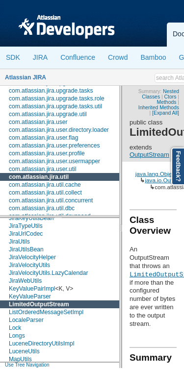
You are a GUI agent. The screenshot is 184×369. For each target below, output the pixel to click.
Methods (167, 102)
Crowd (118, 57)
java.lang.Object (156, 174)
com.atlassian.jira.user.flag (43, 137)
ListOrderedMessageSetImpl (46, 312)
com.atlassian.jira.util (39, 176)
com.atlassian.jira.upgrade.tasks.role (57, 98)
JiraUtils (19, 241)
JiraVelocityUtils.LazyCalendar (48, 273)
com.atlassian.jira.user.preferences (54, 145)
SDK (13, 57)
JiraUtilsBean (26, 249)
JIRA (40, 57)
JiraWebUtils (25, 280)
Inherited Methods (158, 107)
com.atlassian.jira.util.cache (45, 184)
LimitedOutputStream (39, 304)
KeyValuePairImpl (32, 288)
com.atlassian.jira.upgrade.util (48, 114)
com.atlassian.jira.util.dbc (42, 208)
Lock (15, 327)
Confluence (77, 57)
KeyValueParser (30, 296)
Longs (17, 335)
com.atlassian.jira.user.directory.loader (59, 129)
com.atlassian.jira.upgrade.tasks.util (55, 106)
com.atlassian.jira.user (38, 122)
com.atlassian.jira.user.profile (47, 153)
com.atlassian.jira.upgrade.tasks (51, 90)
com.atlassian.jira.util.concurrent (51, 200)
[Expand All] (165, 113)
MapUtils (20, 359)
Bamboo (153, 57)
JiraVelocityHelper (32, 257)
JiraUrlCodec (26, 233)
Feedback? (178, 166)
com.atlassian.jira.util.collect (45, 192)
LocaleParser (26, 320)
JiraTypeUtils (26, 225)
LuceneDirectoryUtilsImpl (41, 343)
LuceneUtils (24, 351)
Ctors (170, 96)
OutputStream (149, 154)
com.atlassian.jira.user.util (42, 169)
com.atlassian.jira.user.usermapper (54, 161)
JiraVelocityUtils (29, 265)
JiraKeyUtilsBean (31, 218)
